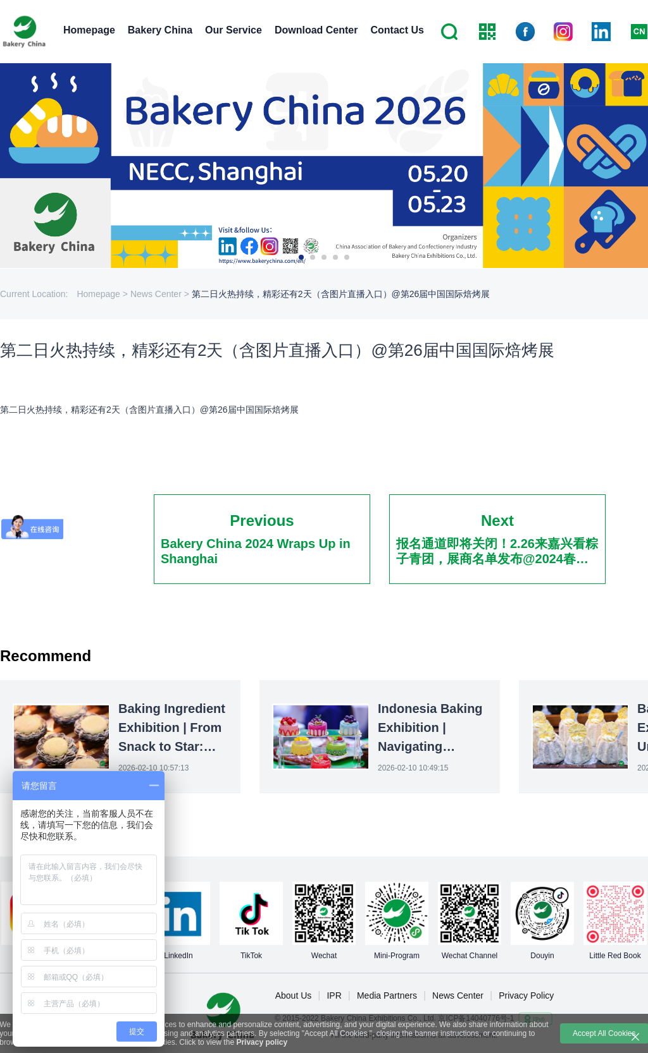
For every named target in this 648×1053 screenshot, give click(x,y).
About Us (293, 995)
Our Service (233, 30)
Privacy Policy (526, 995)
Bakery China (160, 30)
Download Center (316, 30)
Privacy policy (261, 1042)
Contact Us (396, 30)
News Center (457, 995)
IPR (334, 995)
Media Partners (387, 995)
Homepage (89, 30)
